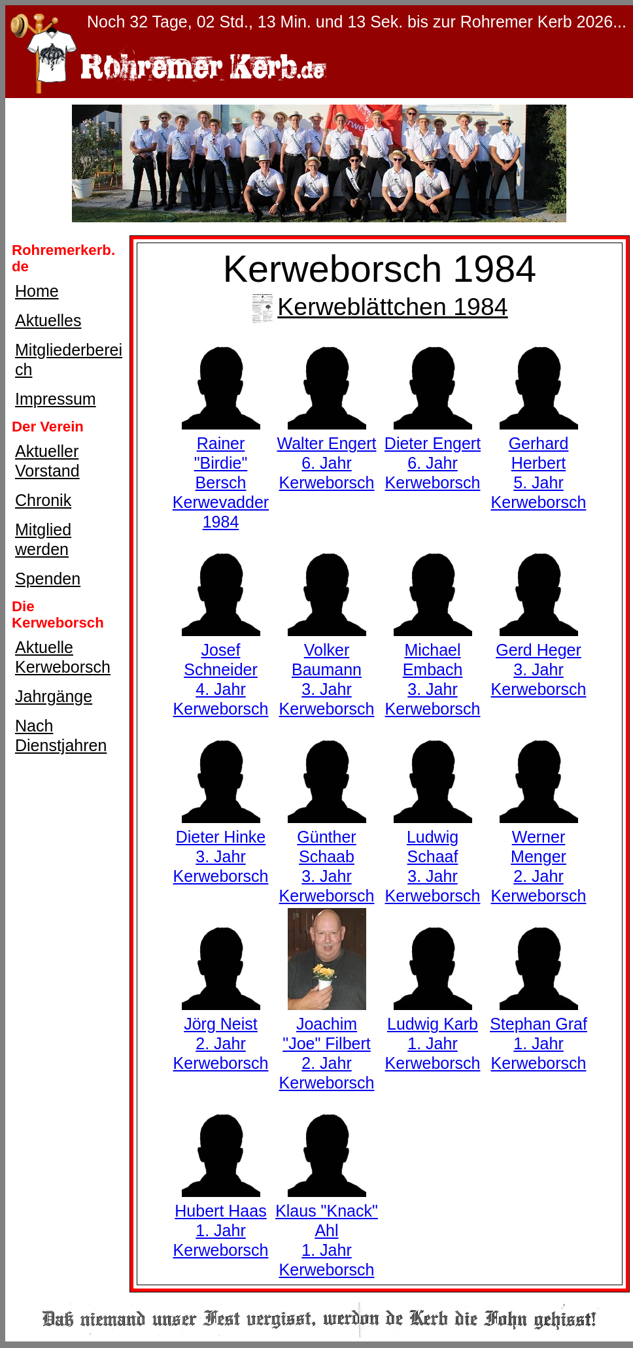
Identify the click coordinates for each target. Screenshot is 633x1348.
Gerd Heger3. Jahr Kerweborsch (539, 659)
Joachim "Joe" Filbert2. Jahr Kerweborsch (327, 1043)
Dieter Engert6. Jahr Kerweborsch (433, 453)
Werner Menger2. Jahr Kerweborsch (539, 856)
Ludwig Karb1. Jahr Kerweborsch (433, 1033)
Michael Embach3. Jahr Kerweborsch (433, 669)
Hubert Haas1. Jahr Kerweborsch (221, 1220)
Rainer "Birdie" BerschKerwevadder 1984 (221, 472)
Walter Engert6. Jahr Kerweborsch (327, 453)
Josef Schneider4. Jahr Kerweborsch (221, 669)
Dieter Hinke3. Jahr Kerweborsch (221, 846)
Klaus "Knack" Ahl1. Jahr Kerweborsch (326, 1230)
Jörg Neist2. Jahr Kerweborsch (221, 1033)
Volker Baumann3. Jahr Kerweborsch (327, 669)
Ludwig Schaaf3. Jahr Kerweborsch (433, 856)
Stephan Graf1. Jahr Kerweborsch (538, 1033)
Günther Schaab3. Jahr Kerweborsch (327, 856)
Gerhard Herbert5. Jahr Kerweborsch (539, 462)
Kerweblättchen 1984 (379, 306)
